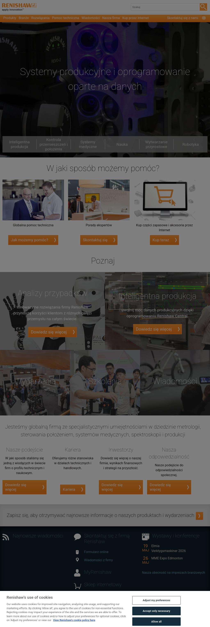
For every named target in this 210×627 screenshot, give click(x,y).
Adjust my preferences (156, 604)
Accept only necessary (156, 615)
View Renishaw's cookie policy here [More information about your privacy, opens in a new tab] (74, 624)
